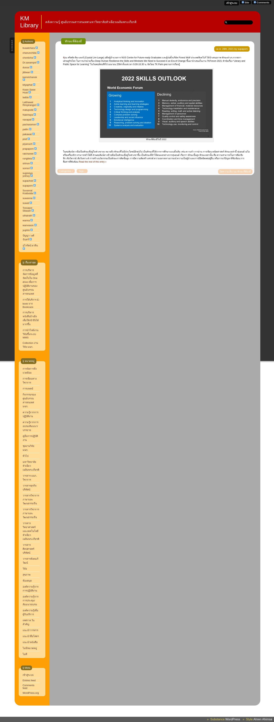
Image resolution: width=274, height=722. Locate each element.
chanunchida (30, 52)
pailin (25, 129)
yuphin (26, 230)
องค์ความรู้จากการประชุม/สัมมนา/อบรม (31, 600)
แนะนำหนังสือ (30, 642)
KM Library (29, 22)
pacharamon (29, 124)
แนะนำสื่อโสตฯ (31, 636)
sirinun (26, 163)
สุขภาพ (27, 574)
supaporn (28, 185)
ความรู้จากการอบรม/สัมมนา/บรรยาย (30, 426)
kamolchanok (30, 77)
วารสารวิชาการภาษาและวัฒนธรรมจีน (31, 513)
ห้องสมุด (27, 580)
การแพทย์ (28, 388)
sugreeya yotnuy (28, 174)
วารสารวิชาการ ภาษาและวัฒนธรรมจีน (31, 499)
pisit (25, 139)
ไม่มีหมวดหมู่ (30, 648)
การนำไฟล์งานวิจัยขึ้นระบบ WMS (30, 334)
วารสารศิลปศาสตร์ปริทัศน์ (28, 549)
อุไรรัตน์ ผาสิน (30, 245)
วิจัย (25, 568)
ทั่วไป (25, 456)
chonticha (28, 57)
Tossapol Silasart (27, 209)
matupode (28, 109)
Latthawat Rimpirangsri (29, 103)
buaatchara (29, 48)
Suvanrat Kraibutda (28, 192)
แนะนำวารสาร (30, 630)
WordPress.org (31, 693)
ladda (26, 97)
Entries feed (29, 680)
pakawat (27, 134)
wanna (26, 220)
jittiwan (26, 72)
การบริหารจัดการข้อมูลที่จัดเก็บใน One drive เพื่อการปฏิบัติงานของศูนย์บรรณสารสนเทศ (30, 282)
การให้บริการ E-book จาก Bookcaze (31, 303)
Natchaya (28, 114)
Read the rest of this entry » (92, 161)
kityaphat (27, 84)
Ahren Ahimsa (262, 719)
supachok (28, 180)
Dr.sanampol (29, 62)
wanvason (28, 225)
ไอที (25, 654)
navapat (27, 119)
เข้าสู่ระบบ (231, 3)
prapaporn (28, 148)
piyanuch (27, 144)
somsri (26, 168)
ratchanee (28, 153)
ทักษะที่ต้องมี (73, 41)
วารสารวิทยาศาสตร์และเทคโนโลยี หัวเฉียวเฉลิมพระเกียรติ (31, 531)
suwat (26, 203)
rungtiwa (27, 158)
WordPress (232, 719)
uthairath (27, 215)
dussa (26, 67)
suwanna (27, 198)
